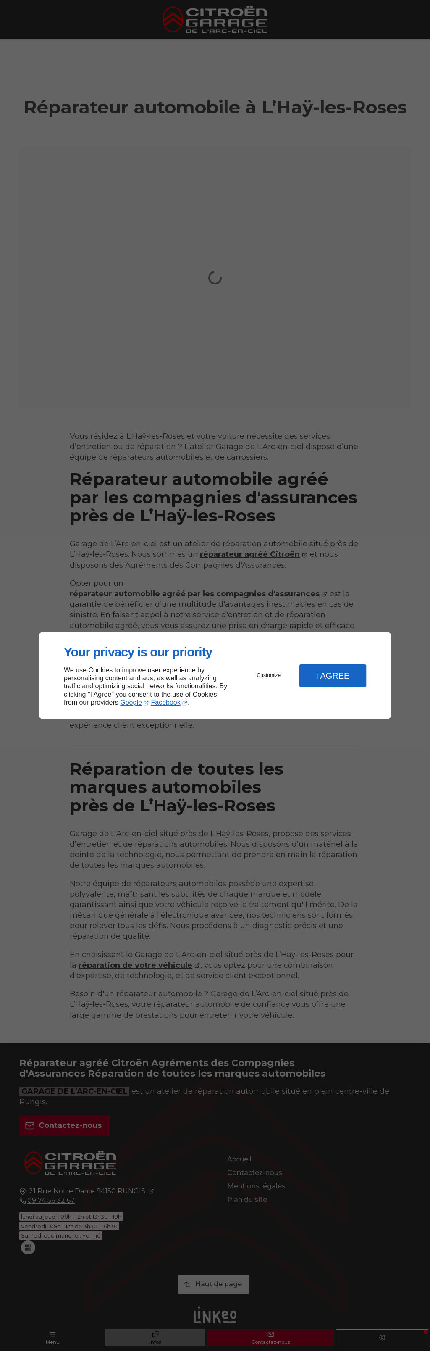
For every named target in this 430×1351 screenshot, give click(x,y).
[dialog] (215, 675)
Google (131, 702)
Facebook (166, 702)
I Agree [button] (332, 675)
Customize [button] (269, 675)
